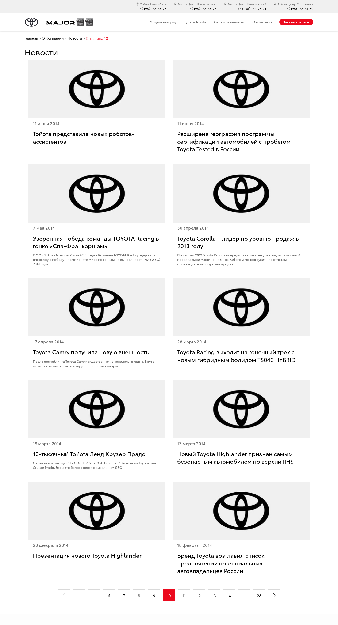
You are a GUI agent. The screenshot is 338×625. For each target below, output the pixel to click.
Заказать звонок (296, 22)
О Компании (53, 37)
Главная (31, 37)
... (93, 595)
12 (199, 595)
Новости (75, 37)
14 (229, 595)
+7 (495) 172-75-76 (201, 8)
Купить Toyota (195, 22)
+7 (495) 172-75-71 (252, 8)
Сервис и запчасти (229, 22)
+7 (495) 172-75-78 (151, 8)
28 (259, 595)
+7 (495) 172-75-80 (298, 8)
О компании (262, 22)
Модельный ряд (163, 22)
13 (214, 595)
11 (184, 595)
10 (169, 595)
